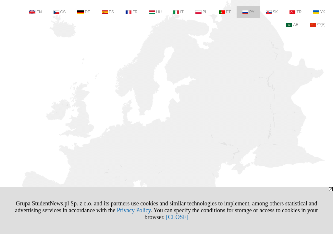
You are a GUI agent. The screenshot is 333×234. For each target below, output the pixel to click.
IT (178, 12)
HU (155, 12)
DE (83, 12)
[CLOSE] (177, 217)
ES (108, 12)
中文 (317, 24)
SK (272, 12)
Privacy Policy (134, 210)
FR (132, 12)
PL (201, 12)
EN (35, 12)
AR (292, 24)
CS (60, 12)
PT (225, 12)
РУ (248, 12)
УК (319, 12)
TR (296, 12)
